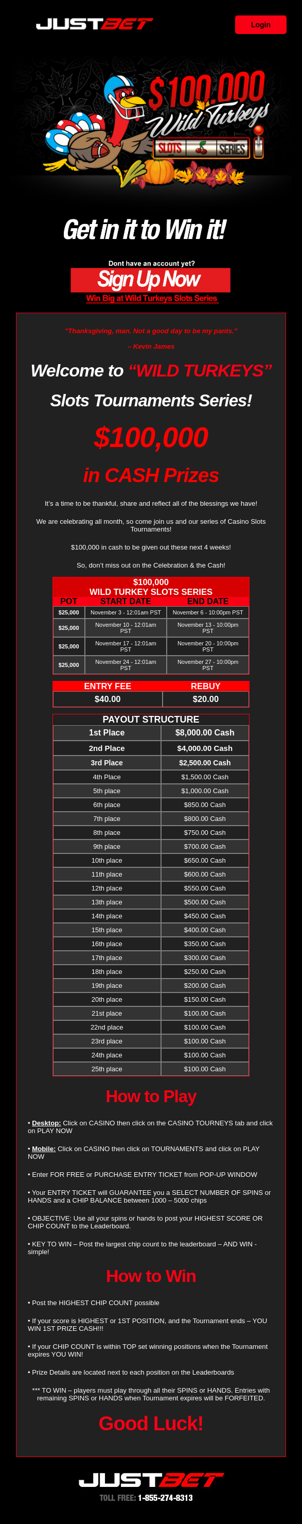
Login (261, 25)
